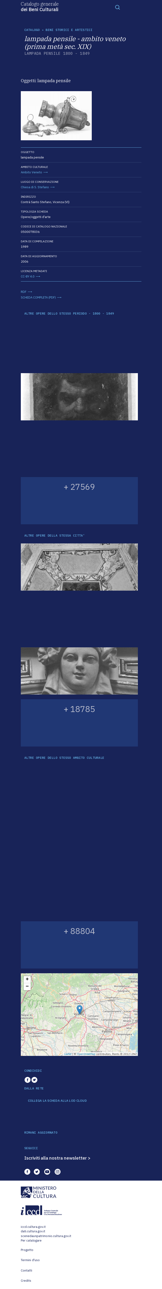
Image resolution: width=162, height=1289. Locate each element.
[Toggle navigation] (117, 7)
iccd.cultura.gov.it (33, 1227)
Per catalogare (31, 1240)
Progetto (27, 1250)
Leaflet (68, 1054)
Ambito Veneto (31, 172)
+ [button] (27, 979)
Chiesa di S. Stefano (35, 187)
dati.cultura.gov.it (33, 1231)
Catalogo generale (40, 6)
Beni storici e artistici (69, 30)
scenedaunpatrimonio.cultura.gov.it (46, 1236)
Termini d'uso (30, 1260)
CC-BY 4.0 (28, 276)
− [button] (27, 986)
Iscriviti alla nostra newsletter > (57, 1158)
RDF (23, 292)
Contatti (26, 1270)
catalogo (32, 30)
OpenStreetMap (86, 1054)
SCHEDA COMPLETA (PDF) (38, 297)
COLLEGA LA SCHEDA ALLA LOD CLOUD (57, 1101)
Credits (26, 1281)
